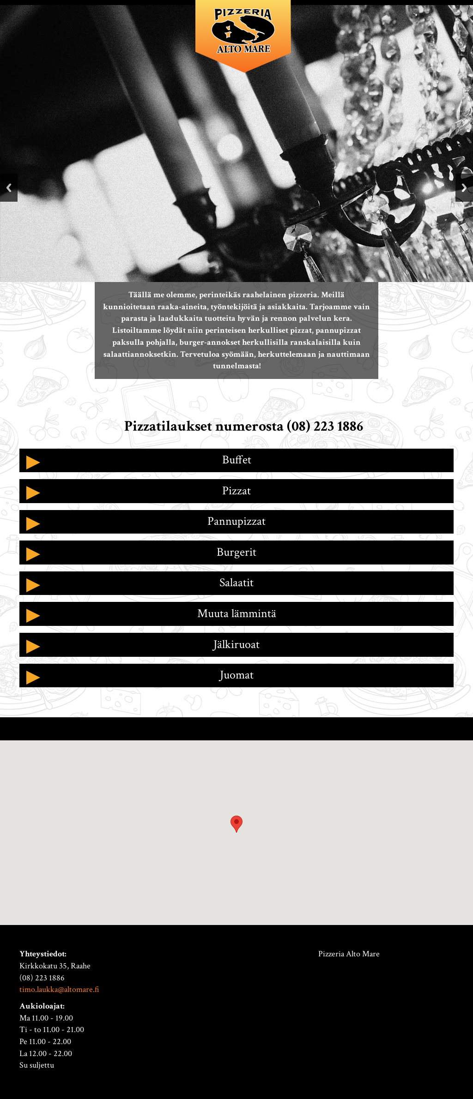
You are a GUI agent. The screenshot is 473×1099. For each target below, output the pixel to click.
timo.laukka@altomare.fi (59, 989)
